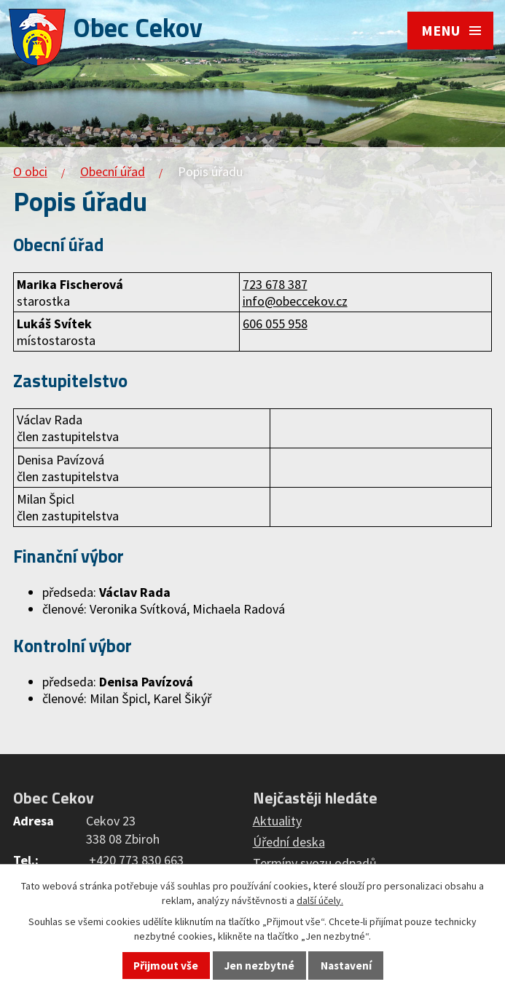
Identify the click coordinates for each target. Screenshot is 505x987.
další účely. (320, 900)
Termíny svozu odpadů (315, 863)
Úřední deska (289, 841)
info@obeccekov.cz (295, 301)
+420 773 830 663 (136, 860)
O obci (30, 171)
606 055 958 (275, 323)
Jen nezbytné (259, 965)
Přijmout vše (165, 965)
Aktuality (277, 820)
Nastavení (346, 965)
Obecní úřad (112, 171)
